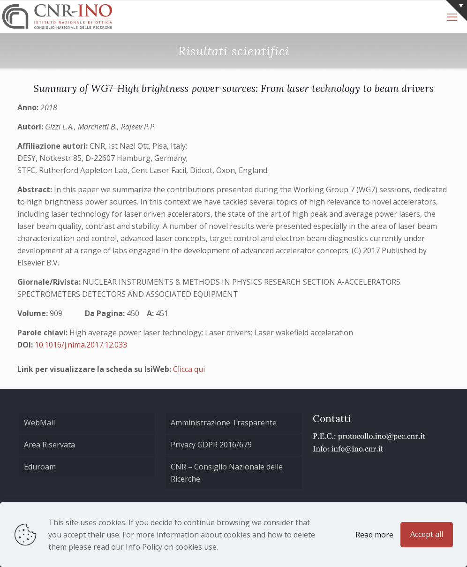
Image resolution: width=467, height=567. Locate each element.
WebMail (39, 422)
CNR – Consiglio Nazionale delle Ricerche (227, 472)
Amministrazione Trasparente (224, 422)
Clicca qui (189, 369)
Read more (374, 534)
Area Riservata (49, 444)
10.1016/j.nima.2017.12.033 (81, 345)
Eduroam (40, 466)
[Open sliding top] (456, 10)
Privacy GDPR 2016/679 (211, 444)
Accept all (426, 534)
